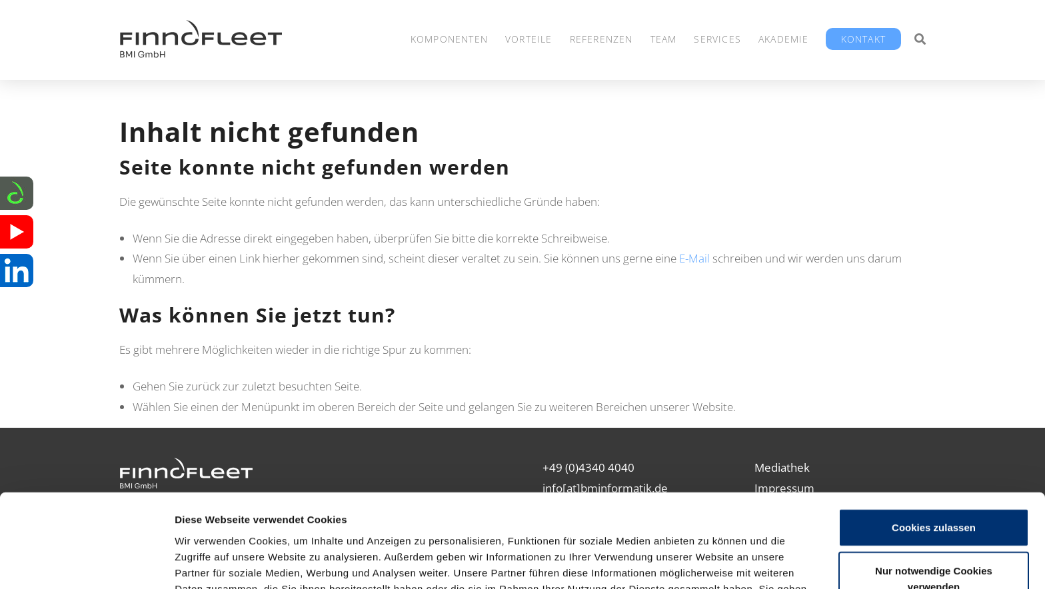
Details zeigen (708, 562)
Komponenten (449, 39)
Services (717, 39)
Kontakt (863, 39)
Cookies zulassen (934, 442)
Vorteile (528, 39)
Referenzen (601, 39)
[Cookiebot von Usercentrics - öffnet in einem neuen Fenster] (86, 563)
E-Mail (694, 258)
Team (663, 39)
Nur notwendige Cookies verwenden (933, 494)
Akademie (783, 39)
